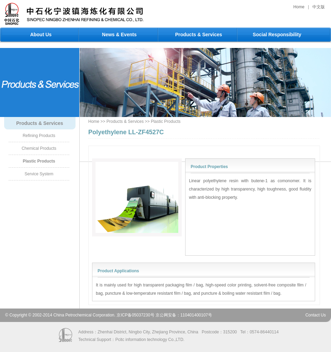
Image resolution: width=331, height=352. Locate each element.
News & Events (119, 34)
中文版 (318, 6)
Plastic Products (39, 161)
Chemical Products (39, 148)
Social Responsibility (277, 34)
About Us (40, 34)
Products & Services (198, 34)
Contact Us (315, 315)
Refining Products (39, 135)
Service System (38, 174)
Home (298, 6)
